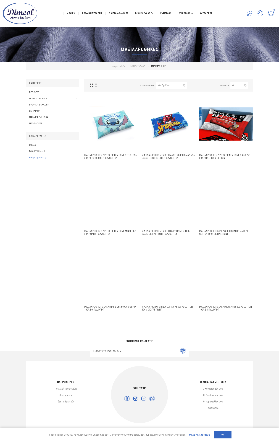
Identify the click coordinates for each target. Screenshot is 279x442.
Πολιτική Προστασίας (66, 388)
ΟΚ (222, 435)
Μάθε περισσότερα (199, 434)
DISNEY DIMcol (37, 151)
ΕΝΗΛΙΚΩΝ (34, 111)
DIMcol (32, 145)
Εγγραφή (183, 351)
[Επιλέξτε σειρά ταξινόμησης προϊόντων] (171, 85)
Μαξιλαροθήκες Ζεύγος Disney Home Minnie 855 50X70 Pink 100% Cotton (110, 232)
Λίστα (97, 85)
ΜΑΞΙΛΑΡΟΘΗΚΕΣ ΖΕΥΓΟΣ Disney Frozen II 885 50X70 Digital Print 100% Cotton (166, 232)
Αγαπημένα (213, 408)
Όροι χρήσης (65, 395)
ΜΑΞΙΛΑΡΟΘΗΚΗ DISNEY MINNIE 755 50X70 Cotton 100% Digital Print (110, 308)
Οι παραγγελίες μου (213, 401)
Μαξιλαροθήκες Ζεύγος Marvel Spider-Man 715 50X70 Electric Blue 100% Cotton (168, 156)
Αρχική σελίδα (118, 66)
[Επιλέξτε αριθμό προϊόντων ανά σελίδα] (239, 85)
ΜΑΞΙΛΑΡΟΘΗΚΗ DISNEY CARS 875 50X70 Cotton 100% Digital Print (167, 308)
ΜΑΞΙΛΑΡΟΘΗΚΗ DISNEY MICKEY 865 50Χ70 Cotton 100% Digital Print (225, 308)
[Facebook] (127, 399)
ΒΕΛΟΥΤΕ (34, 92)
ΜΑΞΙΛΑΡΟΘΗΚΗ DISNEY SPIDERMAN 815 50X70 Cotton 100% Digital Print (223, 232)
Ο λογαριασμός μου (213, 388)
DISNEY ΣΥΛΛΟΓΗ (38, 98)
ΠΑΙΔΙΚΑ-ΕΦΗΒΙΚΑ (39, 117)
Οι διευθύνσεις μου (213, 395)
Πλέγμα (91, 85)
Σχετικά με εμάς (66, 401)
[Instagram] (135, 399)
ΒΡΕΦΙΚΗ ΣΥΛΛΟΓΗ (39, 104)
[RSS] (152, 399)
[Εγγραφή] (133, 351)
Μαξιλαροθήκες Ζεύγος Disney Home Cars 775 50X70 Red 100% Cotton (224, 156)
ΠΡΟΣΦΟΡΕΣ (35, 123)
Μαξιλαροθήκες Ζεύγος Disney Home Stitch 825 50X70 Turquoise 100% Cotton (110, 156)
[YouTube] (144, 399)
